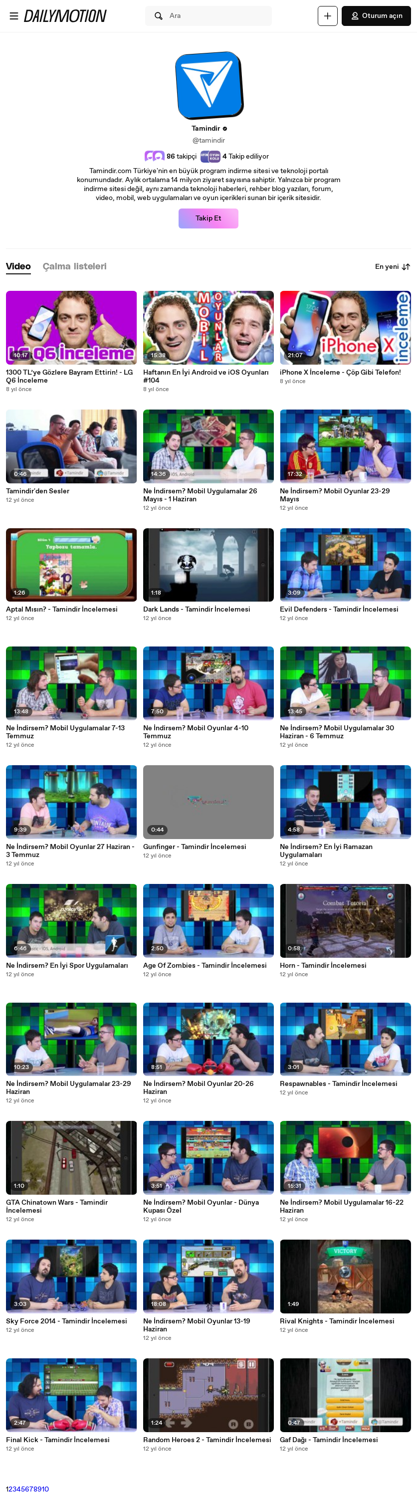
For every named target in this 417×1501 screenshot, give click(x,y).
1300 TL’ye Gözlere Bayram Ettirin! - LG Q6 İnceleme (69, 377)
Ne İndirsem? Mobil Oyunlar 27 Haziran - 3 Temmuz (70, 851)
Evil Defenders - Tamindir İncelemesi (339, 610)
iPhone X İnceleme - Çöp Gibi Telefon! (340, 373)
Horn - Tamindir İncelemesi (323, 966)
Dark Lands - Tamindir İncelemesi (196, 610)
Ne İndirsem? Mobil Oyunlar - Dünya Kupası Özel (201, 1207)
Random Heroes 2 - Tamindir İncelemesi (207, 1440)
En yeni (393, 267)
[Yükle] (328, 16)
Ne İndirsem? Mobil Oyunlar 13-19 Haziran (196, 1325)
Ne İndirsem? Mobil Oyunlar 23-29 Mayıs (335, 495)
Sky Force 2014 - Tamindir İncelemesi (66, 1321)
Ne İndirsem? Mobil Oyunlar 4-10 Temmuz (195, 732)
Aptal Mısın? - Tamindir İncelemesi (62, 610)
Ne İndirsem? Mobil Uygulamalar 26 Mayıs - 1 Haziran (200, 495)
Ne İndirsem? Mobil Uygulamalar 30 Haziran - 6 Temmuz (337, 732)
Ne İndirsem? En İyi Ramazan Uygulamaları (326, 851)
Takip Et (208, 218)
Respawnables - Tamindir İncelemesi (339, 1084)
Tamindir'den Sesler (37, 491)
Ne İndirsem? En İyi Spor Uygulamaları (67, 966)
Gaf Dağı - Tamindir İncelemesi (329, 1440)
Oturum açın (376, 16)
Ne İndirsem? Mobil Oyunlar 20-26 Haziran (198, 1088)
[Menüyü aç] (14, 16)
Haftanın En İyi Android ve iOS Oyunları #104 (206, 377)
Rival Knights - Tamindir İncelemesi (337, 1321)
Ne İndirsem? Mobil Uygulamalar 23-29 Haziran (68, 1088)
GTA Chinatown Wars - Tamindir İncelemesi (57, 1207)
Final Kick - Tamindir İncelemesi (58, 1440)
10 (45, 1489)
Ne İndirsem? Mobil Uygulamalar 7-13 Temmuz (65, 732)
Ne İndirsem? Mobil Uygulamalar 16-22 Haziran (342, 1207)
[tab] (18, 267)
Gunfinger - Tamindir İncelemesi (194, 847)
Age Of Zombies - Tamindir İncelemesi (205, 966)
